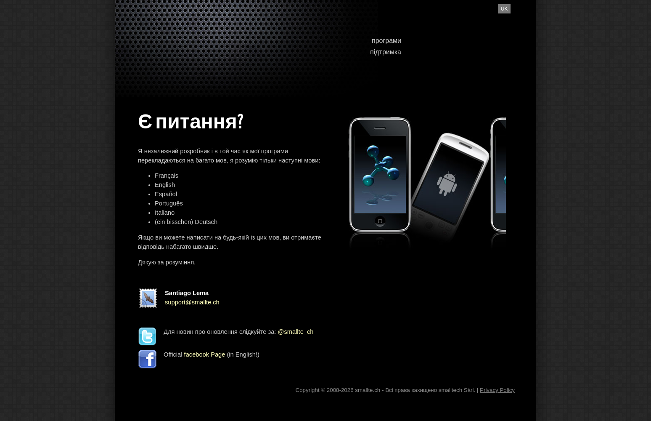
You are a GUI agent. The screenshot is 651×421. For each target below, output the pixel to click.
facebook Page (204, 354)
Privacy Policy (497, 390)
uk (504, 9)
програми (386, 40)
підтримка (385, 52)
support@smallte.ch (192, 302)
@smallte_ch (296, 331)
